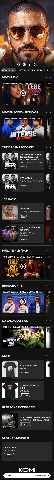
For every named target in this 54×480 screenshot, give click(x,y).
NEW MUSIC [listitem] (8, 70)
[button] (27, 469)
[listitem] (18, 64)
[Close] (48, 475)
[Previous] (46, 77)
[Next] (50, 77)
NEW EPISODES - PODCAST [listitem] (33, 70)
